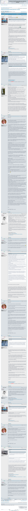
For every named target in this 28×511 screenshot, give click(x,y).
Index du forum (2, 8)
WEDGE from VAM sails (11, 381)
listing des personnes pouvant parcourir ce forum (10, 9)
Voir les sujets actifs (10, 7)
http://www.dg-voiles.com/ (11, 48)
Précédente (25, 11)
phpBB (12, 510)
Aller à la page (22, 11)
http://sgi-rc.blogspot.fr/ (14, 233)
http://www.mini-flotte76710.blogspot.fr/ (14, 474)
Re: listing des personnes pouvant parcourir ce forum (16, 85)
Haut (1, 51)
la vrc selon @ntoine (11, 80)
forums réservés (6, 8)
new (8, 8)
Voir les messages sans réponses (4, 7)
